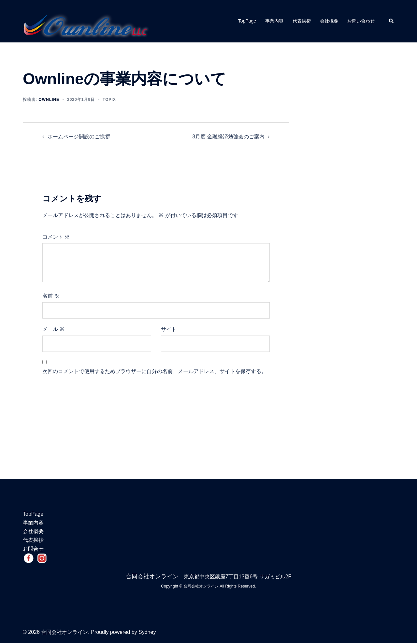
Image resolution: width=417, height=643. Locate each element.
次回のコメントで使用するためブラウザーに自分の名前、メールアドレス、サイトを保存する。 (154, 371)
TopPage (247, 21)
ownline (48, 99)
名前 (50, 296)
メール (53, 329)
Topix (109, 99)
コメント (56, 237)
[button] (391, 21)
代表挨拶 (302, 21)
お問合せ (33, 549)
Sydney (147, 632)
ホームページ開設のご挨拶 (79, 136)
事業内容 (274, 21)
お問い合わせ (361, 21)
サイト (169, 329)
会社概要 (329, 21)
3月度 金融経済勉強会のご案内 (228, 136)
